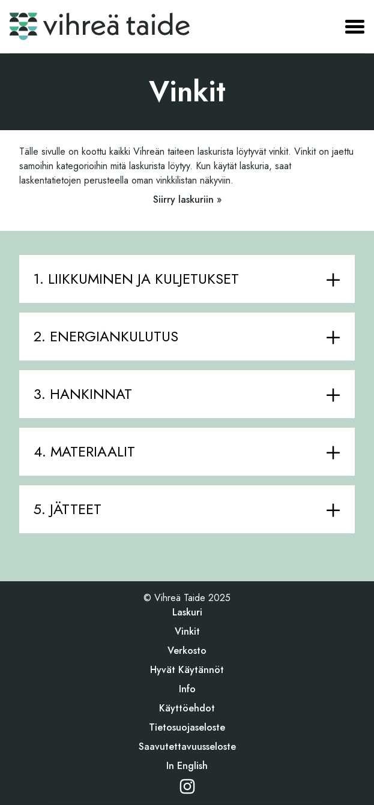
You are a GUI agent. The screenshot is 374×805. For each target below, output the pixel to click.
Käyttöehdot (187, 708)
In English (187, 766)
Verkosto (187, 650)
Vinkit (187, 631)
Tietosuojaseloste (187, 727)
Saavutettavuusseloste (187, 746)
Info (187, 689)
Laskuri (187, 612)
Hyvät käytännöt (187, 670)
